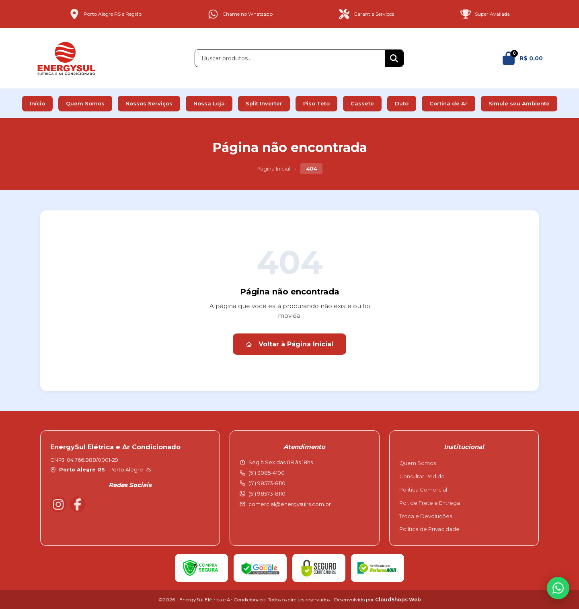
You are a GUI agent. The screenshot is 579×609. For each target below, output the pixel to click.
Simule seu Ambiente (519, 103)
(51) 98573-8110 (266, 493)
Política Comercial (423, 489)
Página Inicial (273, 168)
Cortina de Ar (448, 103)
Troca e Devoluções (425, 516)
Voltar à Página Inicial (289, 344)
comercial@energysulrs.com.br (289, 504)
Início (37, 103)
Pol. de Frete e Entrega (429, 503)
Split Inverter (264, 103)
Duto (402, 103)
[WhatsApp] (558, 588)
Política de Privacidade (429, 529)
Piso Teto (316, 103)
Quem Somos (85, 103)
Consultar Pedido (422, 476)
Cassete (362, 103)
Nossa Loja (209, 103)
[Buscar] (394, 58)
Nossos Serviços (148, 103)
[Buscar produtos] (290, 58)
